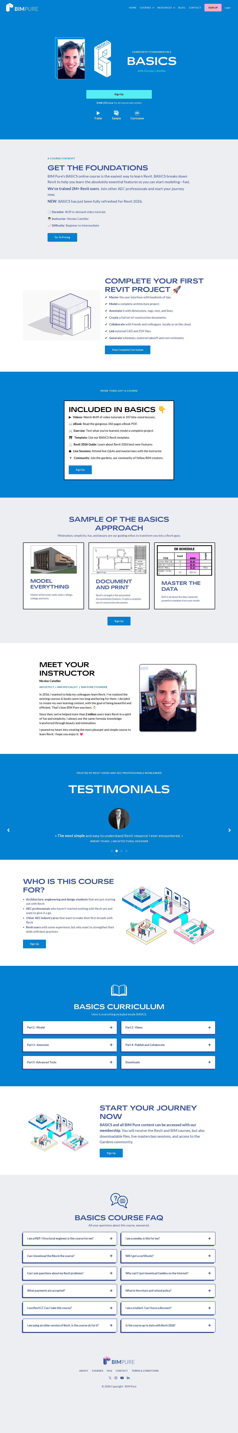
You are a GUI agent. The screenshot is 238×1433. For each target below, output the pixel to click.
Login (227, 7)
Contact (195, 7)
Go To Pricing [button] (64, 241)
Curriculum (137, 117)
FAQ (109, 1408)
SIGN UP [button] (213, 7)
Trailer (98, 117)
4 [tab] (126, 874)
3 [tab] (121, 874)
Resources (166, 7)
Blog (181, 7)
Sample (116, 117)
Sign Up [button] (119, 95)
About (83, 1408)
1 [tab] (111, 874)
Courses (147, 7)
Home (133, 7)
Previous (8, 852)
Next (229, 852)
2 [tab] (116, 874)
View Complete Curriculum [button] (130, 356)
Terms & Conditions (145, 1408)
